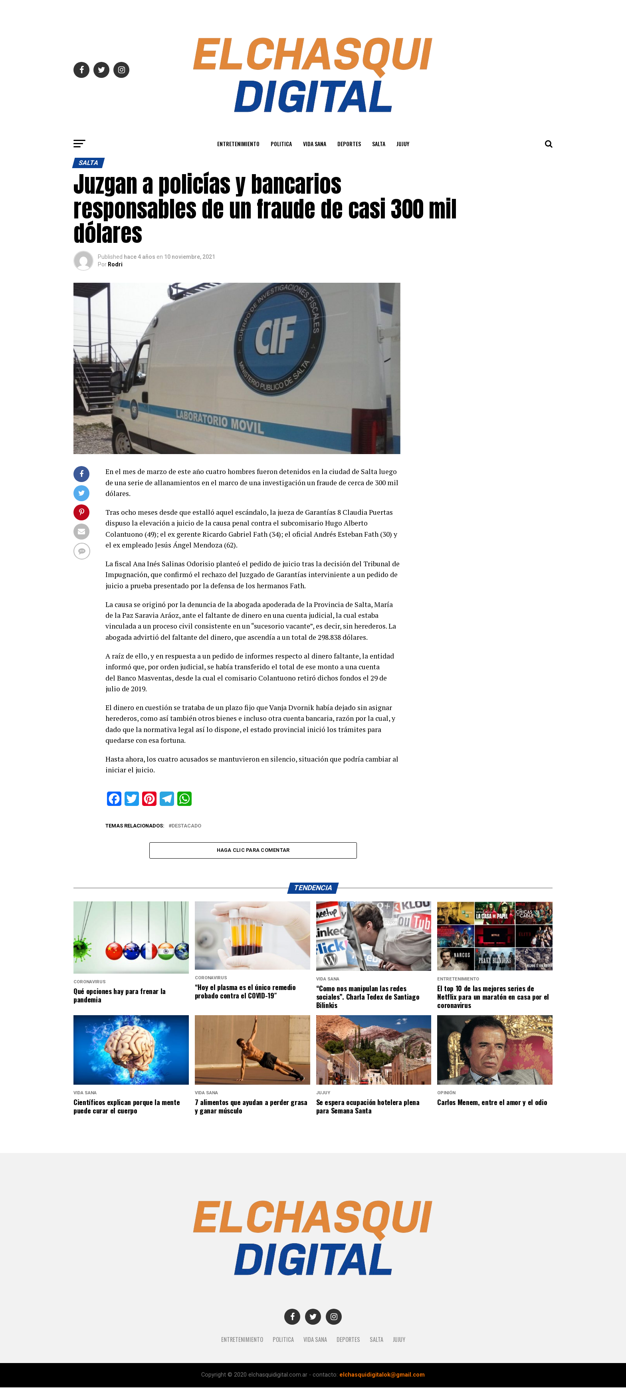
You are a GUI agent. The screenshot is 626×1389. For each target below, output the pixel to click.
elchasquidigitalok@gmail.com (382, 1376)
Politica (281, 143)
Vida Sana (314, 143)
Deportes (349, 143)
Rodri (115, 264)
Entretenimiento (238, 143)
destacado (186, 826)
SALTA (378, 143)
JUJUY (402, 143)
